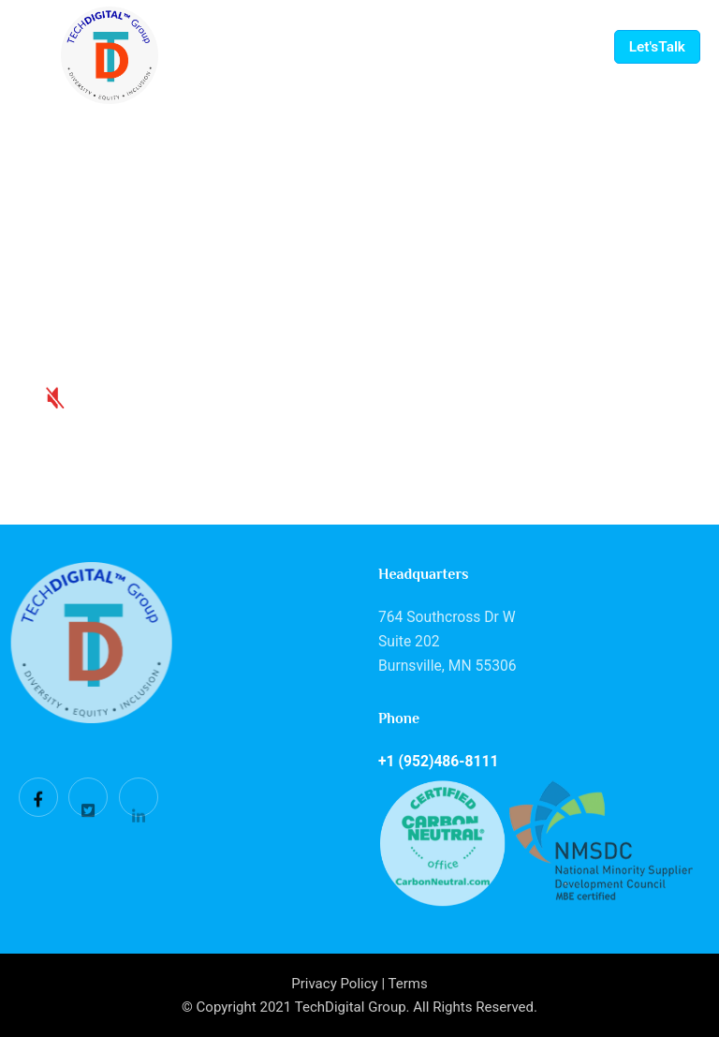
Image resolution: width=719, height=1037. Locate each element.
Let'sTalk (657, 46)
